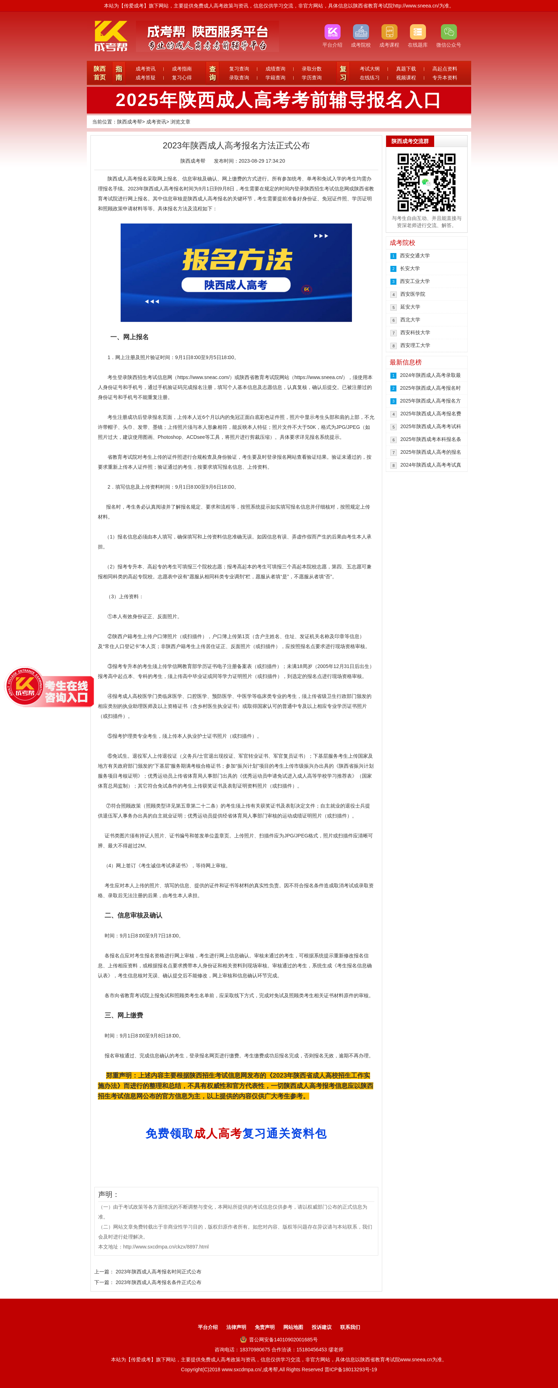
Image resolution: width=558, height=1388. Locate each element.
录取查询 (239, 77)
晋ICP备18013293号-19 (351, 1369)
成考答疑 (146, 77)
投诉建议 (322, 1327)
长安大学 (410, 268)
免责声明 (265, 1327)
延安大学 (410, 307)
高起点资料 (444, 69)
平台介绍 (208, 1327)
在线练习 (370, 77)
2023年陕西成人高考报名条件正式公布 (158, 1282)
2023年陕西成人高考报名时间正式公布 (158, 1271)
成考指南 (182, 69)
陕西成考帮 (129, 122)
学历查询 (312, 77)
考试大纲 (370, 69)
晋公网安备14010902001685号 (278, 1339)
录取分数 (312, 69)
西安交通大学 (415, 255)
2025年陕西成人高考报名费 (430, 413)
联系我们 (350, 1327)
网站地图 (293, 1327)
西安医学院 (412, 294)
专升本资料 (444, 77)
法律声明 (236, 1327)
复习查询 (239, 69)
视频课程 (406, 77)
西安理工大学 (415, 345)
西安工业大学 (415, 281)
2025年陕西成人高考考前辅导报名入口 (279, 100)
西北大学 (410, 319)
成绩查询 (275, 69)
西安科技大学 (415, 332)
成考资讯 (146, 69)
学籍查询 (275, 77)
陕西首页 (100, 73)
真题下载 (406, 69)
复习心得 (182, 77)
